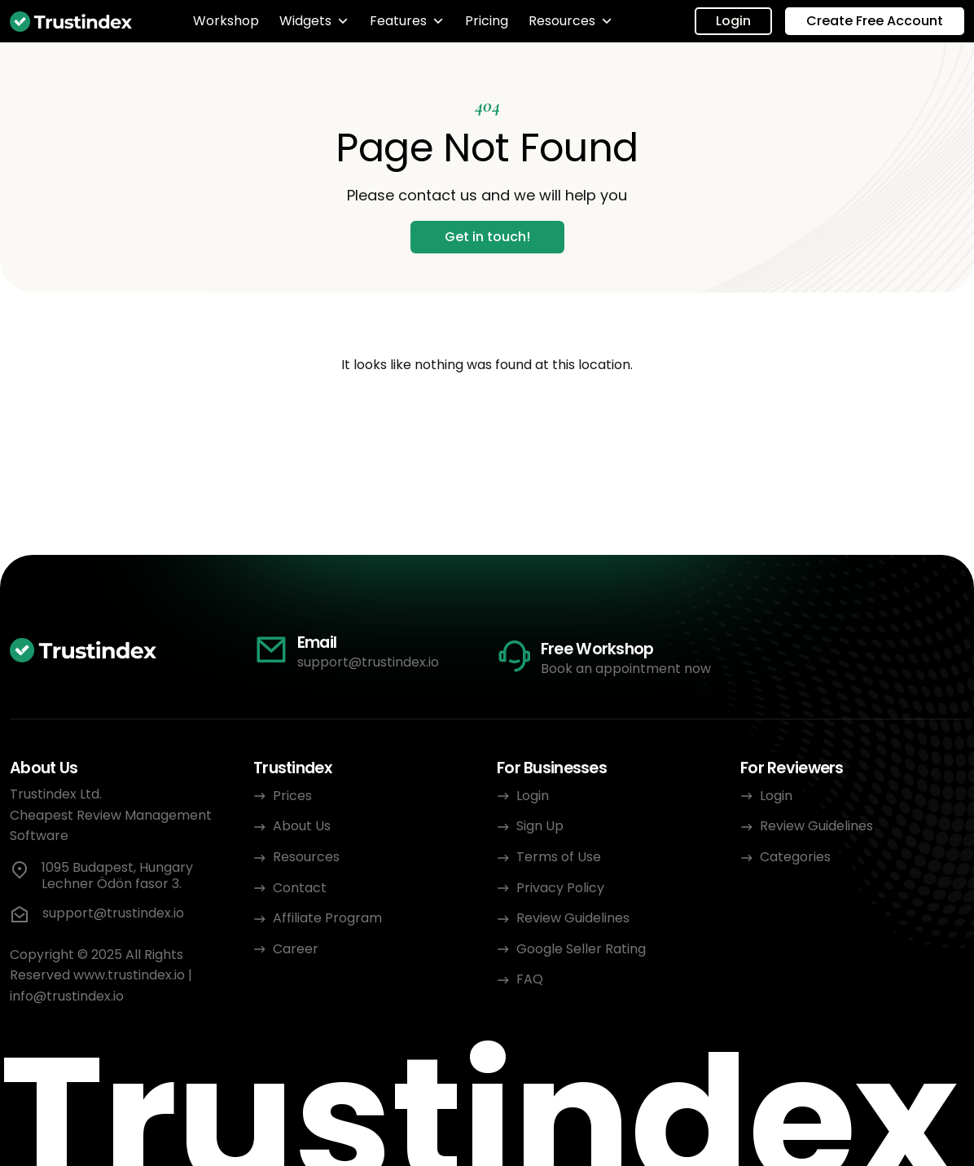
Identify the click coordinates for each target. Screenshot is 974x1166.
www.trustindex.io (129, 975)
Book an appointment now (626, 668)
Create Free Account (874, 20)
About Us (302, 825)
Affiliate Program (327, 918)
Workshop (226, 21)
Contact (300, 887)
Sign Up (540, 825)
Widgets (314, 21)
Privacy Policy (562, 887)
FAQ (529, 979)
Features (407, 21)
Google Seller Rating (581, 948)
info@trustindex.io (67, 996)
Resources (571, 21)
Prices (292, 795)
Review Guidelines (573, 918)
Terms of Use (558, 856)
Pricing (486, 21)
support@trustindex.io (368, 662)
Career (295, 948)
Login (733, 20)
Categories (795, 856)
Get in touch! (487, 236)
